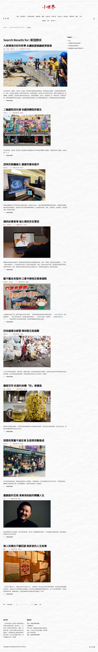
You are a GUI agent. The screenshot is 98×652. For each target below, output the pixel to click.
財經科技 (66, 16)
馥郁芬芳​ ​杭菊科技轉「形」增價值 (22, 385)
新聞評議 (72, 16)
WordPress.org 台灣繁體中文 (76, 48)
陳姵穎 (27, 281)
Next (35, 604)
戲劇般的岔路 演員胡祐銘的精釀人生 (23, 495)
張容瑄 (28, 49)
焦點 (18, 16)
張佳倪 (25, 389)
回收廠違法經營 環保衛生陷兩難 (21, 330)
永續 (4, 49)
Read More (10, 100)
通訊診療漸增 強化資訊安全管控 (21, 221)
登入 (69, 40)
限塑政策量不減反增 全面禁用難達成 (23, 440)
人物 (80, 16)
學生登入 (24, 646)
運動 (76, 16)
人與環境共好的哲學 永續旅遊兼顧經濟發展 (27, 45)
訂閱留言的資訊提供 (73, 45)
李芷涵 (21, 443)
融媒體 (44, 20)
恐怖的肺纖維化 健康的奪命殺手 (21, 164)
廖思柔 (21, 112)
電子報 (52, 20)
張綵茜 (21, 334)
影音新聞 (22, 16)
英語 (48, 20)
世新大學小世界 (17, 646)
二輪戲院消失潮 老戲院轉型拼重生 (22, 109)
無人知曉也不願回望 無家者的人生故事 (25, 546)
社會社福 (48, 16)
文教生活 (60, 16)
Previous (9, 604)
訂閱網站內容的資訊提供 (74, 43)
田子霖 (21, 167)
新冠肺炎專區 (31, 16)
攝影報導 (38, 16)
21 (32, 604)
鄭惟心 (19, 498)
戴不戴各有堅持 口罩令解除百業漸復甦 (25, 278)
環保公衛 (54, 16)
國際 (43, 16)
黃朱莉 (19, 549)
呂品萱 (25, 224)
